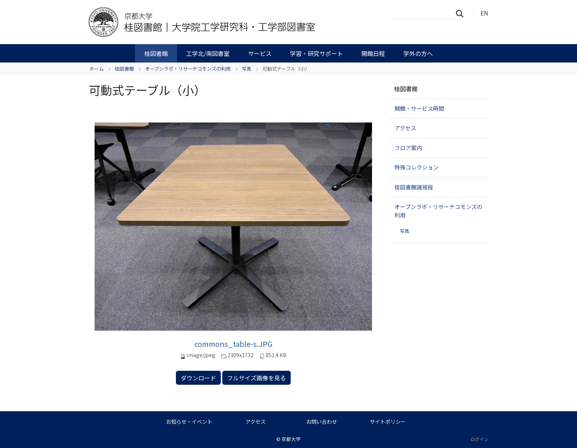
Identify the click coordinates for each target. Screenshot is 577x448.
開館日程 (373, 53)
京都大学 (291, 438)
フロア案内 (408, 148)
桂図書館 (156, 53)
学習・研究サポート (316, 53)
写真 (246, 68)
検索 (462, 13)
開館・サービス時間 (419, 108)
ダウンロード (198, 377)
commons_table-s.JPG (233, 343)
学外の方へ (418, 53)
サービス (260, 53)
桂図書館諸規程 (413, 187)
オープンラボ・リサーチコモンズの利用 (188, 68)
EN (484, 13)
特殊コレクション (416, 167)
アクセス (405, 128)
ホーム (96, 68)
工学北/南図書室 (208, 53)
